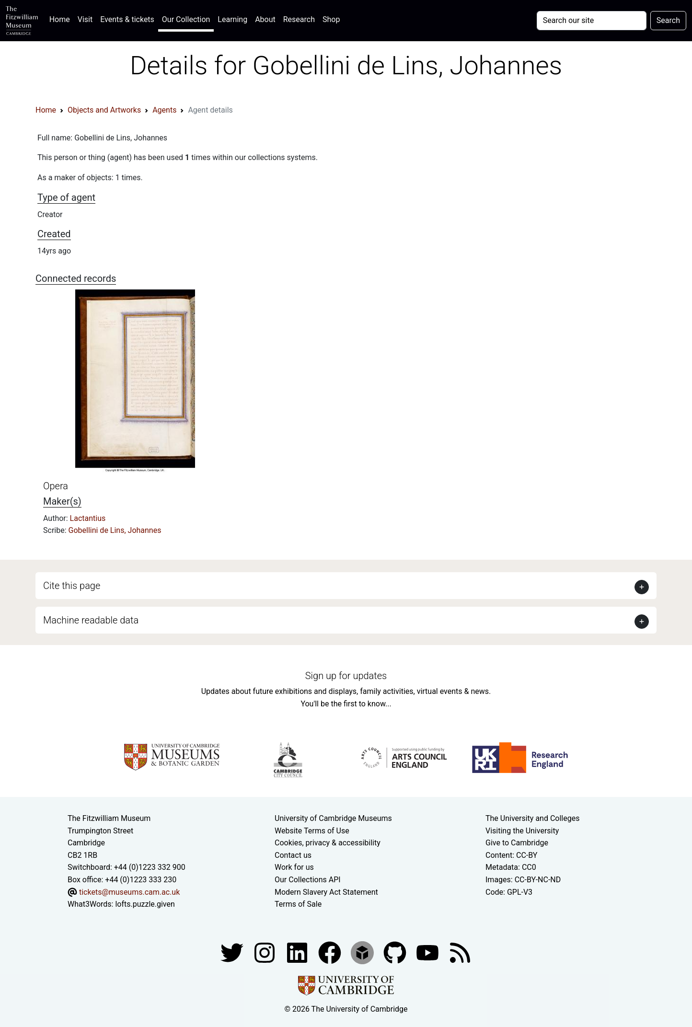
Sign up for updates (346, 675)
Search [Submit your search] (668, 20)
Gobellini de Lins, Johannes (115, 530)
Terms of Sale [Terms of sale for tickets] (298, 904)
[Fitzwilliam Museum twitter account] (233, 952)
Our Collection (186, 19)
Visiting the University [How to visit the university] (522, 830)
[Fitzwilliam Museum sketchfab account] (363, 952)
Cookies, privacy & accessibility (328, 842)
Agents (164, 110)
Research (299, 19)
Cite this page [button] (71, 585)
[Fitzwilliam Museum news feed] (460, 952)
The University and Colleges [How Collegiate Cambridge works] (532, 818)
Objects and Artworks (104, 110)
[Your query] (591, 20)
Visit (85, 19)
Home (61, 18)
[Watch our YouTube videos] (428, 952)
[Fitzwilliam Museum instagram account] (265, 952)
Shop (331, 19)
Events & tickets (127, 19)
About (265, 19)
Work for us (294, 867)
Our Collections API (308, 879)
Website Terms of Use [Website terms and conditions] (312, 830)
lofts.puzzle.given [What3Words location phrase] (144, 904)
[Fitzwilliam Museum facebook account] (298, 952)
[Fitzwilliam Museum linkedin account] (330, 952)
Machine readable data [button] (90, 620)
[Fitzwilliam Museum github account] (396, 952)
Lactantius (88, 518)
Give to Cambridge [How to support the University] (516, 842)
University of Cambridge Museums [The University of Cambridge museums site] (333, 818)
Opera (55, 486)
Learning (232, 19)
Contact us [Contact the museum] (293, 855)
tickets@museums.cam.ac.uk (129, 892)
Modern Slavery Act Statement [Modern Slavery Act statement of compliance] (326, 892)
